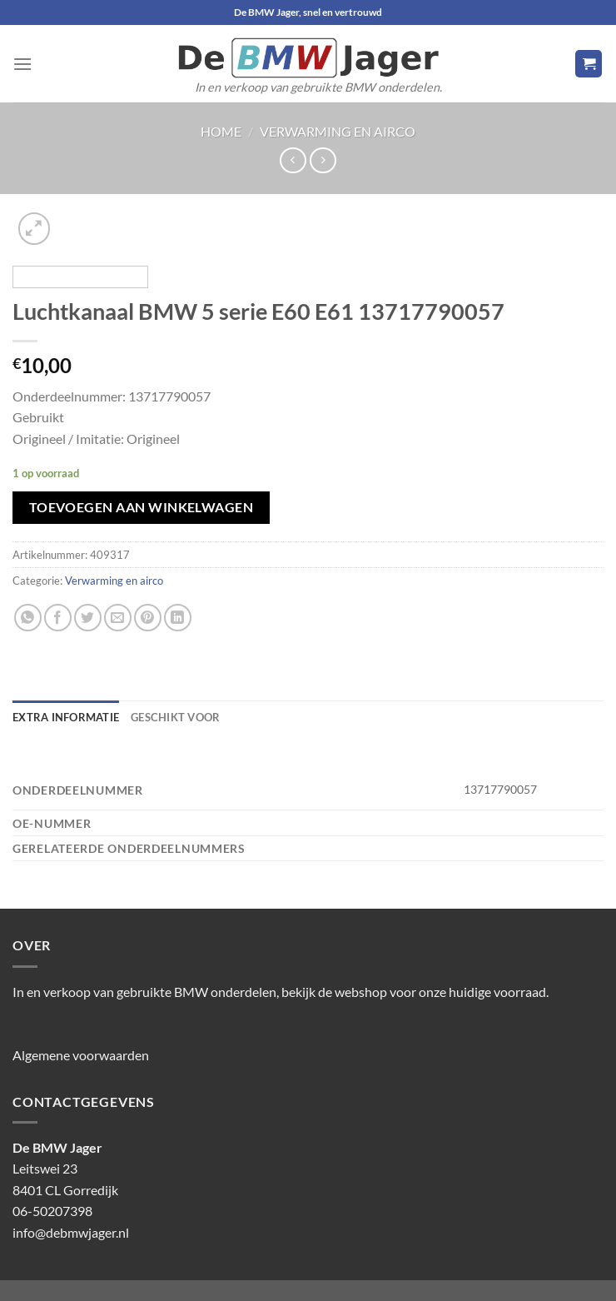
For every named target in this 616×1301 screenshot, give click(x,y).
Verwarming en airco (337, 131)
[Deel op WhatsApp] (28, 617)
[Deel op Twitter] (88, 617)
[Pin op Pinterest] (147, 617)
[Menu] (22, 63)
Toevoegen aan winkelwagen (141, 507)
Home (221, 131)
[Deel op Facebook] (58, 617)
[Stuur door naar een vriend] (118, 617)
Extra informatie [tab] (65, 717)
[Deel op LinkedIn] (177, 617)
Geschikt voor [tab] (175, 717)
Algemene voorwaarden (80, 1055)
